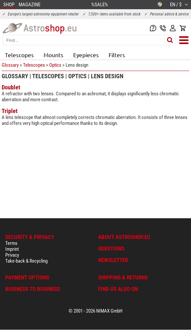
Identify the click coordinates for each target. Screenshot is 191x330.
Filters (117, 54)
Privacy (12, 255)
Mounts (53, 54)
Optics (55, 65)
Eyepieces (86, 54)
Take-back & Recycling (26, 261)
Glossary (10, 65)
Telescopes (19, 54)
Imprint (12, 249)
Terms (11, 243)
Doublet (11, 87)
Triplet (10, 110)
